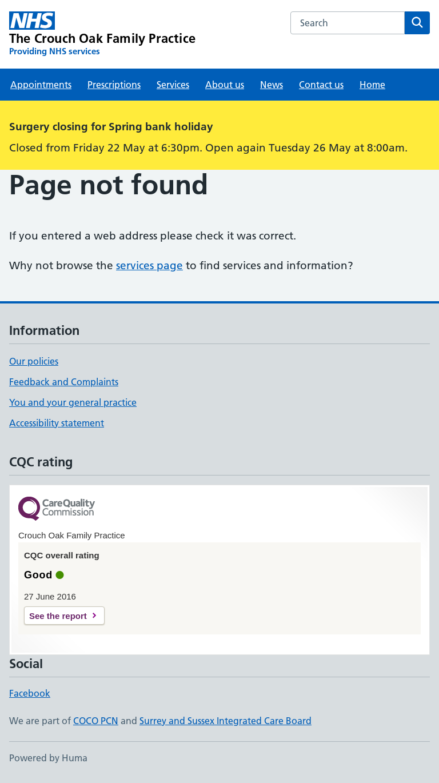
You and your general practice (73, 402)
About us (224, 84)
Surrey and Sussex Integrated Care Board (225, 720)
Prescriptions (114, 84)
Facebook (29, 693)
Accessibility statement (56, 423)
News (271, 84)
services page (149, 265)
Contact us (321, 84)
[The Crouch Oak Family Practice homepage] (102, 34)
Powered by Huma (48, 758)
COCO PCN (95, 720)
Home (372, 84)
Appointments (40, 84)
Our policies (33, 361)
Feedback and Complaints (63, 381)
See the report (58, 616)
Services (173, 84)
